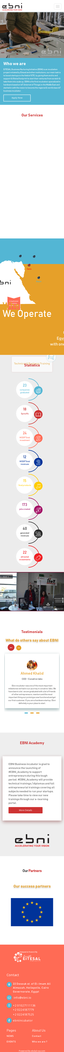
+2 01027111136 (24, 1005)
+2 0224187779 (23, 1010)
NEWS (10, 1036)
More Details (25, 810)
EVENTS (11, 1042)
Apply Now (17, 97)
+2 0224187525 (23, 1014)
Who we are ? (39, 1042)
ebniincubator (23, 1020)
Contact (13, 975)
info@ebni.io (22, 998)
